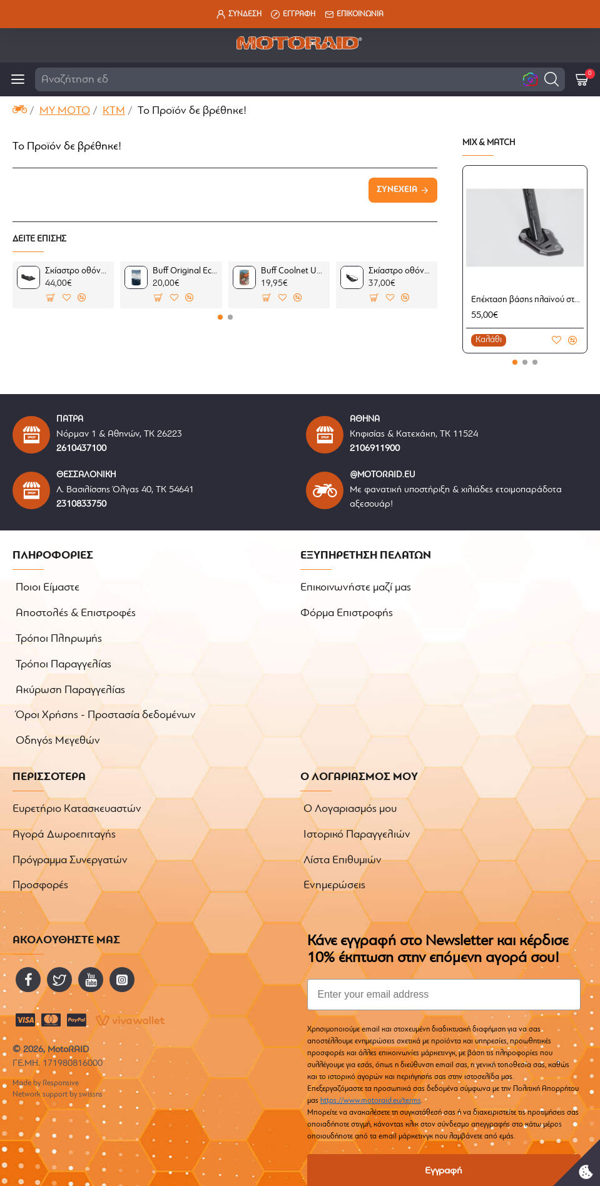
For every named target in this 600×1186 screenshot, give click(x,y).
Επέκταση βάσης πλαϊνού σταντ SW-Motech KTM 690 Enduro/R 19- (527, 300)
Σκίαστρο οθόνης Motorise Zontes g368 (77, 271)
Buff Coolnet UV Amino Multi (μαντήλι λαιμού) (293, 271)
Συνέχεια (397, 190)
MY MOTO (64, 111)
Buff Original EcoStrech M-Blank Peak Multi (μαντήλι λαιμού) (185, 271)
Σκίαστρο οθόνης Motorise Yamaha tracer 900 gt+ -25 (401, 271)
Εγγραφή (443, 1144)
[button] (551, 79)
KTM (114, 111)
